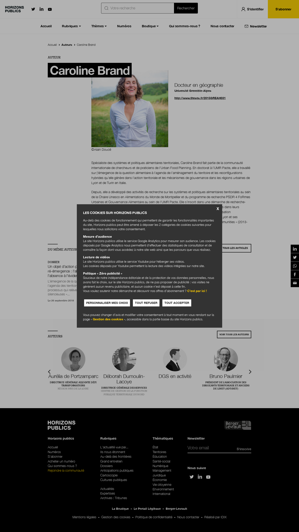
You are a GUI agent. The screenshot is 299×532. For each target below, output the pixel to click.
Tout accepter (176, 303)
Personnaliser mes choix (107, 303)
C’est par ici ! (197, 291)
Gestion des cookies (108, 319)
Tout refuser (146, 303)
